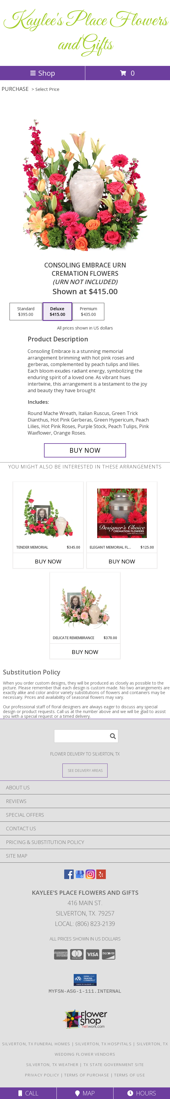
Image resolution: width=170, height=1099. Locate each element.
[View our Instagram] (90, 877)
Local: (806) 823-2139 (85, 924)
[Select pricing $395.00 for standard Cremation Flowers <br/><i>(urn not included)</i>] (26, 311)
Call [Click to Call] (28, 1093)
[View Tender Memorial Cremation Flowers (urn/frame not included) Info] (48, 513)
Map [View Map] (85, 1093)
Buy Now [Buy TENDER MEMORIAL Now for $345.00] (48, 561)
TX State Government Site (114, 1064)
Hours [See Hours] (141, 1093)
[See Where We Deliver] (85, 770)
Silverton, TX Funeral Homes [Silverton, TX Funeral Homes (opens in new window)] (36, 1043)
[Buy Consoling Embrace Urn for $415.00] (85, 450)
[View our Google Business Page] (79, 877)
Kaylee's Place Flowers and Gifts (85, 33)
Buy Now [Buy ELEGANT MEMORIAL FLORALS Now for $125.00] (121, 561)
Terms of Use (129, 1075)
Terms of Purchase (86, 1075)
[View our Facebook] (69, 877)
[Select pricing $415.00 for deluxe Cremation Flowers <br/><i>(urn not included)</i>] (57, 311)
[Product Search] (86, 736)
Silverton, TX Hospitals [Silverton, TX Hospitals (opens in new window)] (103, 1043)
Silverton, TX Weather (52, 1064)
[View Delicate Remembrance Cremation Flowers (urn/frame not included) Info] (85, 604)
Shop (42, 73)
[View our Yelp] (101, 877)
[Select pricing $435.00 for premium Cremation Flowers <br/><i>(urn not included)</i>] (88, 311)
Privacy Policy (42, 1075)
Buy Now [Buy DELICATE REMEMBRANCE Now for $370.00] (85, 652)
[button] (85, 980)
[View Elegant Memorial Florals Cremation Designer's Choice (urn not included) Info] (122, 513)
